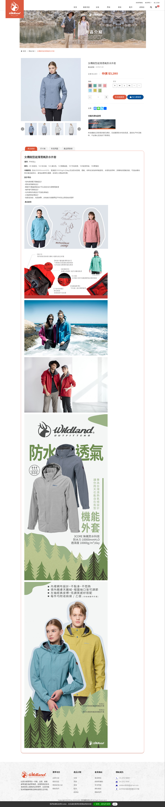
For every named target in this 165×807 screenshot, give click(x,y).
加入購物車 (135, 97)
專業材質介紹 (58, 785)
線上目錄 (156, 2)
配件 (75, 789)
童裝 (75, 785)
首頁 (24, 51)
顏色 (89, 81)
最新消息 (56, 781)
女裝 (75, 778)
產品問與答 (68, 149)
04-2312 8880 (124, 778)
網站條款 (98, 789)
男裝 (75, 781)
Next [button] (79, 129)
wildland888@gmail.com (129, 785)
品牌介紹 (56, 778)
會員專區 (148, 2)
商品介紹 (31, 51)
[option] (51, 89)
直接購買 (119, 97)
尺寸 (114, 81)
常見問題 (54, 149)
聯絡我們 (56, 789)
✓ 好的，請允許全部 (102, 804)
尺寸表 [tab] (43, 149)
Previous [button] (22, 129)
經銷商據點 (139, 2)
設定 (114, 804)
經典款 (76, 792)
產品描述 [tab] (31, 149)
